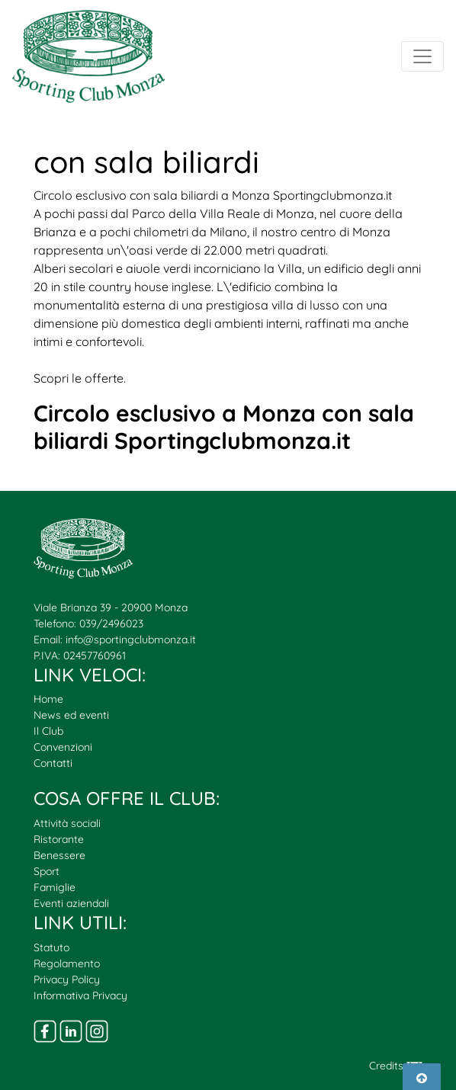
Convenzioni (63, 747)
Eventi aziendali (71, 903)
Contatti (53, 763)
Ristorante (59, 839)
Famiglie (54, 887)
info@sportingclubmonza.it (131, 639)
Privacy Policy (67, 979)
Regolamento (67, 963)
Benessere (59, 855)
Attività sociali (67, 823)
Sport (46, 871)
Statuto (51, 947)
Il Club (48, 731)
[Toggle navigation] (422, 56)
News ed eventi (71, 715)
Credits (395, 1065)
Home (48, 699)
